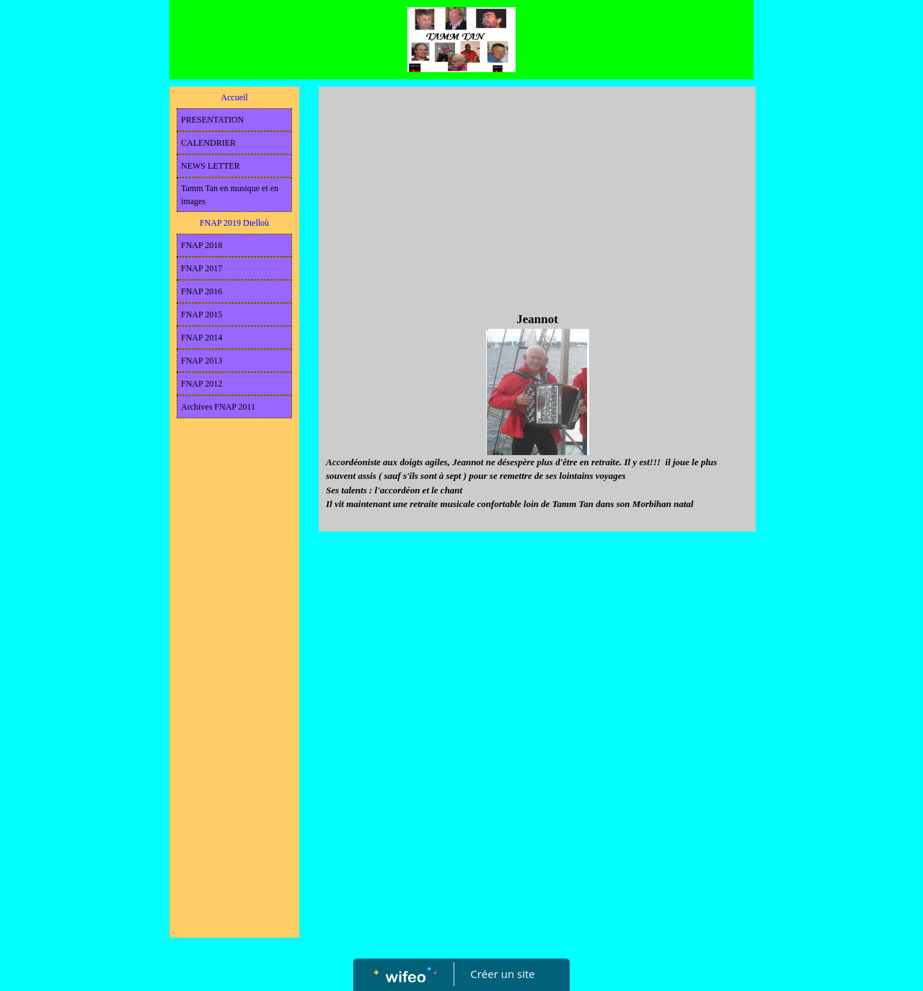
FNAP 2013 (201, 361)
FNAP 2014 (201, 337)
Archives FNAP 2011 (218, 407)
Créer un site (503, 973)
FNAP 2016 (201, 291)
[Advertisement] (234, 714)
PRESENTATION (212, 120)
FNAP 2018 (201, 245)
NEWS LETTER (210, 166)
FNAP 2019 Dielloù (234, 223)
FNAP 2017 (201, 268)
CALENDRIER (208, 143)
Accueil (234, 97)
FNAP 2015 (201, 314)
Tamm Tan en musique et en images (229, 194)
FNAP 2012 (201, 384)
